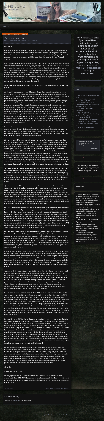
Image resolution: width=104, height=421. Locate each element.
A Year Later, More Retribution (86, 127)
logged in (16, 400)
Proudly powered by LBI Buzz (42, 415)
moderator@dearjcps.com (89, 68)
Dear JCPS (14, 6)
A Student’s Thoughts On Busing (87, 121)
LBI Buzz (67, 415)
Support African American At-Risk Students (56, 388)
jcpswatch (11, 34)
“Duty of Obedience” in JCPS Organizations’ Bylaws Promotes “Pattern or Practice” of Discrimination (87, 104)
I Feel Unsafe (9, 388)
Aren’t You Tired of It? (84, 112)
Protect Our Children (11, 10)
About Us (5, 27)
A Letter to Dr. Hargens (84, 118)
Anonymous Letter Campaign (18, 40)
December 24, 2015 (21, 34)
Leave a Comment (32, 40)
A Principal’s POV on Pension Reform (88, 119)
